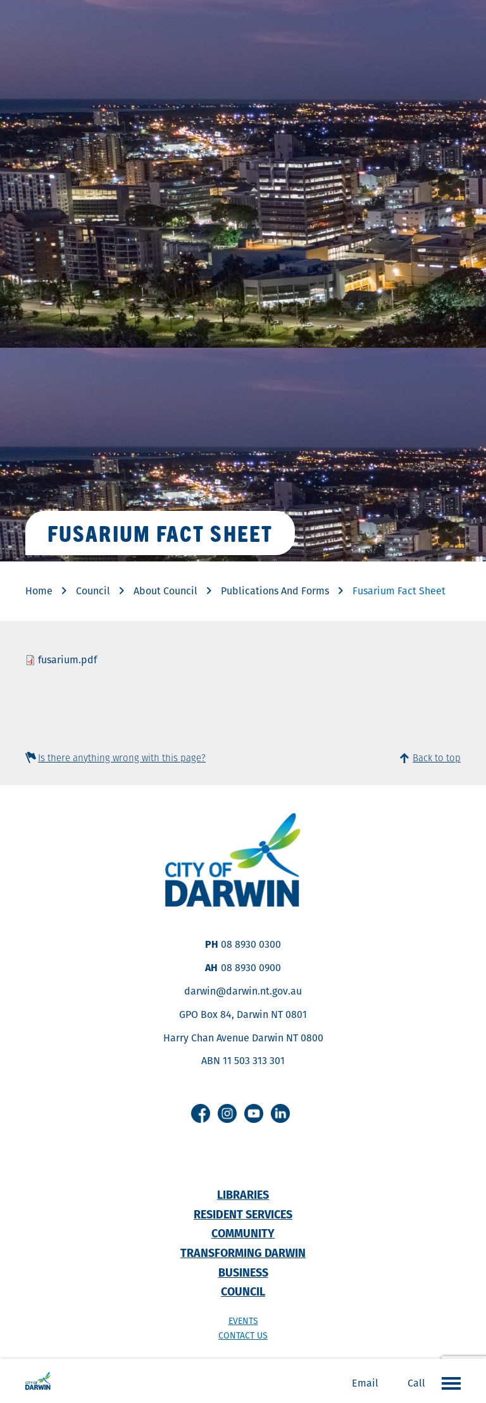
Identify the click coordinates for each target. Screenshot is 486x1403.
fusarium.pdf (67, 659)
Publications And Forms (275, 591)
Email (365, 1383)
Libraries (243, 1195)
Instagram (227, 1113)
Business (243, 1272)
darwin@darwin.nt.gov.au (243, 991)
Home (39, 591)
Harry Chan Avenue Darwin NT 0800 (243, 1038)
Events (243, 1320)
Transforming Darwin (243, 1253)
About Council (165, 591)
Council (93, 591)
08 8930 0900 (251, 967)
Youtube (253, 1113)
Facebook (200, 1113)
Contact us (243, 1335)
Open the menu (448, 1382)
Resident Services (243, 1214)
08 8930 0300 (251, 944)
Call (416, 1383)
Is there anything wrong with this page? (122, 757)
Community (243, 1233)
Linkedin (280, 1113)
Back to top (437, 757)
